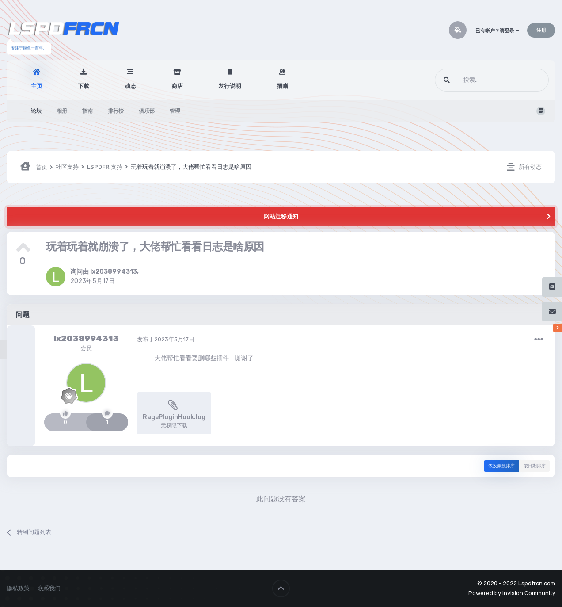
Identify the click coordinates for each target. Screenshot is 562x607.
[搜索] (475, 80)
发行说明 (229, 86)
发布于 (165, 339)
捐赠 (282, 86)
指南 (87, 111)
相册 (62, 111)
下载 (83, 86)
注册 (541, 30)
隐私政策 (18, 588)
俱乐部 (147, 111)
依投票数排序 (501, 466)
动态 (130, 86)
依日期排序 (535, 466)
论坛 (36, 111)
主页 (36, 86)
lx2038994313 (113, 271)
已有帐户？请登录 (497, 31)
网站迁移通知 (281, 216)
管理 (175, 111)
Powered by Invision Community (511, 593)
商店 (177, 86)
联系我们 (49, 588)
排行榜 (116, 111)
